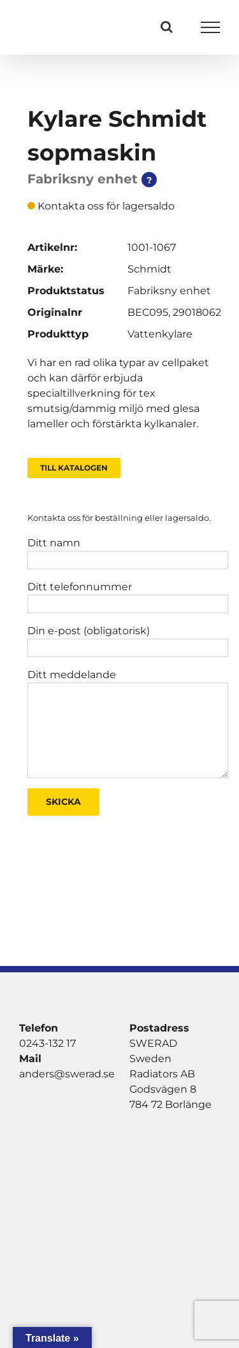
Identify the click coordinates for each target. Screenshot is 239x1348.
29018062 (197, 312)
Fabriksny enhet (169, 291)
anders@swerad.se (67, 1074)
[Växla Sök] (167, 26)
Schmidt (149, 269)
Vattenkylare (159, 334)
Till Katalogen (74, 467)
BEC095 (147, 312)
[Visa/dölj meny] (211, 27)
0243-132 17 (47, 1043)
